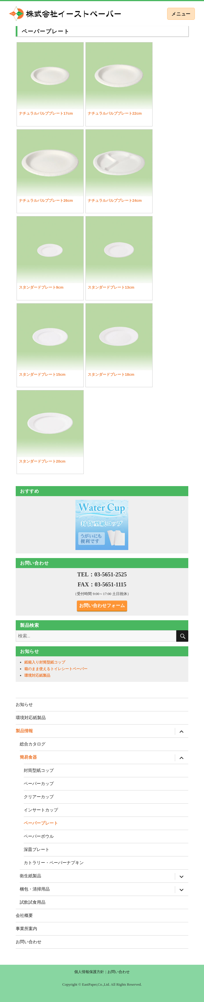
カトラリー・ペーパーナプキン (54, 862)
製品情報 (24, 730)
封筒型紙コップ (39, 770)
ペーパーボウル (39, 836)
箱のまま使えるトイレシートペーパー (55, 669)
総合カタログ (32, 743)
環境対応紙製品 (37, 675)
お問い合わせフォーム (102, 605)
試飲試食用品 (32, 902)
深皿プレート (36, 849)
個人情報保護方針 (89, 972)
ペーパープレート (41, 823)
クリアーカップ (39, 796)
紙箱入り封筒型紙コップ (44, 662)
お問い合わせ (28, 941)
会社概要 (24, 915)
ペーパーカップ (39, 783)
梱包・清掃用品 (35, 888)
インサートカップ (41, 809)
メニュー (181, 14)
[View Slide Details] (102, 524)
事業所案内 (26, 928)
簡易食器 (28, 757)
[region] (102, 524)
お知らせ (24, 704)
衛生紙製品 (30, 875)
